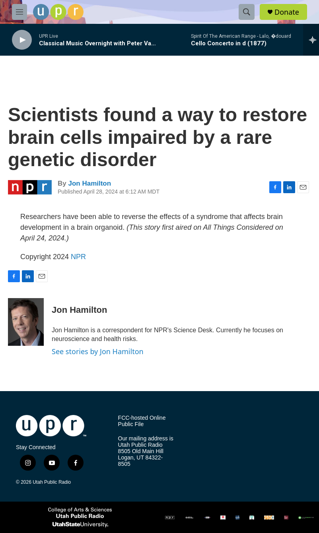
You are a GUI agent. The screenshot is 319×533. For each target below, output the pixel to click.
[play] (22, 40)
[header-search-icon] (247, 12)
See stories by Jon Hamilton (98, 351)
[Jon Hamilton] (26, 322)
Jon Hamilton (89, 183)
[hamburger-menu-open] (19, 12)
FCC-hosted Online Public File (142, 421)
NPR (78, 257)
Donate (286, 12)
